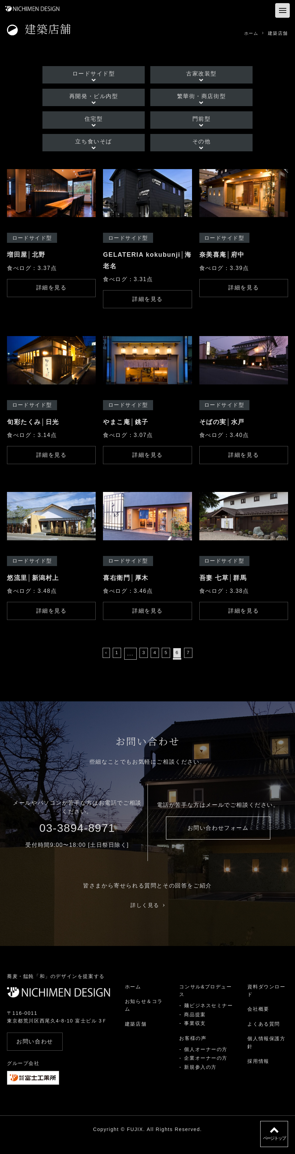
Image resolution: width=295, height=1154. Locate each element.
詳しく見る (148, 917)
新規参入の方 (200, 1078)
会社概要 (258, 1020)
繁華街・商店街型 (196, 98)
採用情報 (258, 1072)
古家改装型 (196, 73)
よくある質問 (263, 1035)
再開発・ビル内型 (99, 98)
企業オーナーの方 (206, 1069)
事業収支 (195, 1034)
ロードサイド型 (98, 73)
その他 (196, 147)
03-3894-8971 (77, 839)
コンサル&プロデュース (205, 1001)
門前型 (196, 122)
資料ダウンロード (266, 1001)
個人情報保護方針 (266, 1053)
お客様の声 (192, 1049)
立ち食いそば (98, 147)
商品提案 (195, 1025)
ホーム (133, 998)
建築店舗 (135, 1035)
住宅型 (99, 122)
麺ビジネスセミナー (208, 1017)
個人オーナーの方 (206, 1061)
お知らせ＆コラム (143, 1016)
